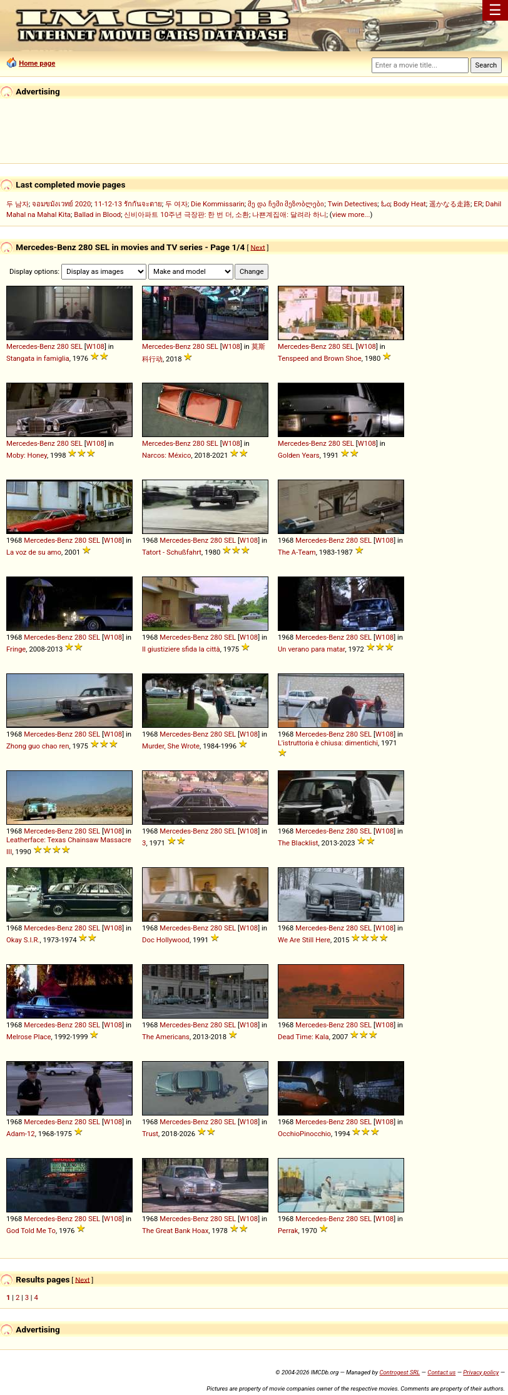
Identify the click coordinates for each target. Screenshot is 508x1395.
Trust (150, 1133)
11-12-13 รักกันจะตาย (128, 203)
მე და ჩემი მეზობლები (286, 203)
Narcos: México (166, 455)
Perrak (288, 1230)
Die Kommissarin (218, 203)
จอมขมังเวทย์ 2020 (61, 203)
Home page (37, 63)
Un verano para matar (311, 649)
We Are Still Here (304, 939)
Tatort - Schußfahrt (171, 552)
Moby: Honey (26, 455)
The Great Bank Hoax (175, 1230)
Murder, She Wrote (171, 746)
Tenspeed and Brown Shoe (320, 358)
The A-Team (297, 552)
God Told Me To (31, 1230)
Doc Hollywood (166, 939)
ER (478, 203)
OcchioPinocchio (304, 1133)
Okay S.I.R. (23, 939)
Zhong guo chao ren (37, 746)
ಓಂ (385, 203)
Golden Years (299, 455)
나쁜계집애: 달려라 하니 (289, 214)
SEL (77, 346)
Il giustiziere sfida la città (181, 649)
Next (257, 247)
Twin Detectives (353, 203)
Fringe (16, 649)
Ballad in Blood (97, 214)
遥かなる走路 (449, 203)
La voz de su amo (33, 552)
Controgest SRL (399, 1372)
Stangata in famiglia (37, 358)
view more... (351, 214)
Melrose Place (28, 1036)
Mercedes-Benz (30, 346)
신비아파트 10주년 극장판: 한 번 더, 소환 (186, 214)
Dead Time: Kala (303, 1036)
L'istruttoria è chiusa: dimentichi (328, 742)
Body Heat (410, 203)
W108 (95, 346)
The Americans (166, 1036)
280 (63, 346)
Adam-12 (20, 1133)
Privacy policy (481, 1372)
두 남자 (17, 203)
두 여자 (176, 203)
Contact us (441, 1372)
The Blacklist (298, 843)
